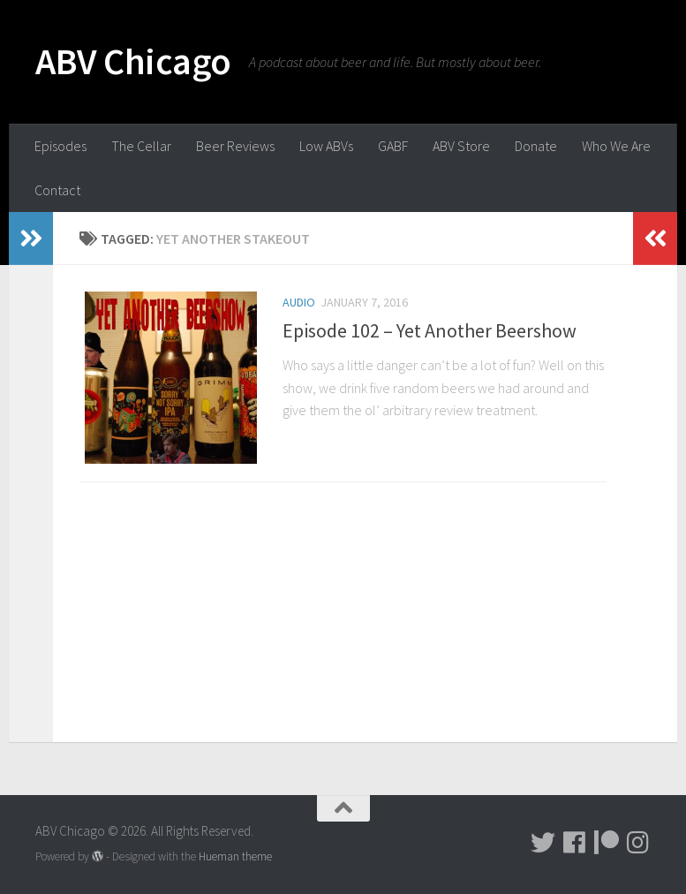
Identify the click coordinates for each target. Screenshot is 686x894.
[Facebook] (574, 842)
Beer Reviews (235, 146)
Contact (57, 190)
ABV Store (461, 146)
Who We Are (616, 146)
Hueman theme (235, 856)
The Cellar (141, 146)
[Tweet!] (543, 842)
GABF (393, 146)
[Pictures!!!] (638, 842)
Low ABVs (326, 146)
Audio (299, 302)
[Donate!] (606, 842)
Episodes (60, 146)
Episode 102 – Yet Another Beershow (430, 330)
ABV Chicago (133, 61)
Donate (536, 146)
